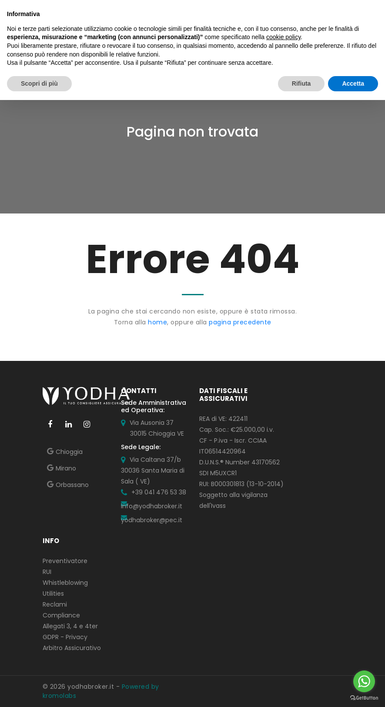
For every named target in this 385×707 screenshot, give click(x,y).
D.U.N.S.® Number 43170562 (239, 462)
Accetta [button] (353, 83)
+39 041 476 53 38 (158, 492)
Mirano (66, 468)
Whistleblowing (65, 582)
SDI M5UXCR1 (218, 473)
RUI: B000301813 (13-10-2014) (241, 484)
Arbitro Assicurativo (72, 648)
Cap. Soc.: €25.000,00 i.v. (236, 429)
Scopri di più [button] (39, 83)
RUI (47, 571)
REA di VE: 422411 (223, 418)
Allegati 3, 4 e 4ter (70, 626)
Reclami (55, 604)
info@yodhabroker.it (151, 506)
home (157, 322)
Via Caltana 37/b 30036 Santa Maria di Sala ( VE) (152, 470)
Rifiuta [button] (301, 83)
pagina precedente (240, 322)
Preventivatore (65, 561)
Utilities (53, 593)
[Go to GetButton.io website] (364, 698)
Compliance (61, 615)
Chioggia (69, 451)
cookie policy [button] (283, 36)
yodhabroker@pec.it (151, 520)
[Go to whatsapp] (364, 681)
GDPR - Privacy (65, 637)
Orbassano (72, 484)
